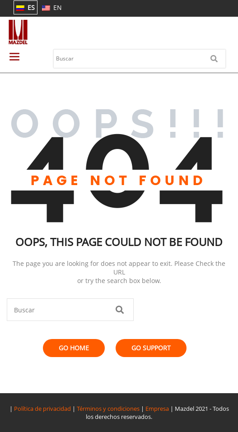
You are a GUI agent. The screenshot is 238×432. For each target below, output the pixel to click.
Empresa (157, 408)
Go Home (74, 348)
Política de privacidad (42, 408)
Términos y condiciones (108, 408)
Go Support (151, 348)
